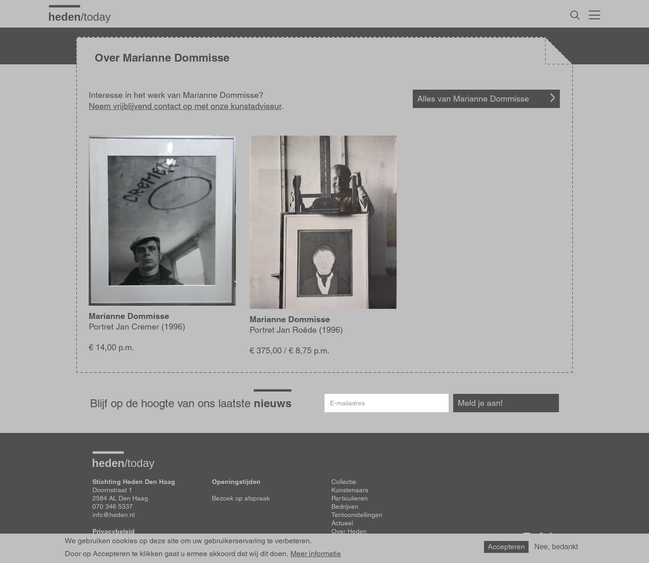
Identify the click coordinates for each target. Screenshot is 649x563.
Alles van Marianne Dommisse (473, 98)
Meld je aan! (480, 403)
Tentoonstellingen (356, 514)
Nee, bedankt (556, 548)
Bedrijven (345, 506)
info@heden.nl (113, 514)
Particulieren (349, 498)
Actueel (342, 523)
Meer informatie (315, 556)
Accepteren (506, 548)
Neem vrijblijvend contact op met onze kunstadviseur (185, 106)
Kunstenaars (349, 490)
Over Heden (349, 531)
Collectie (343, 481)
